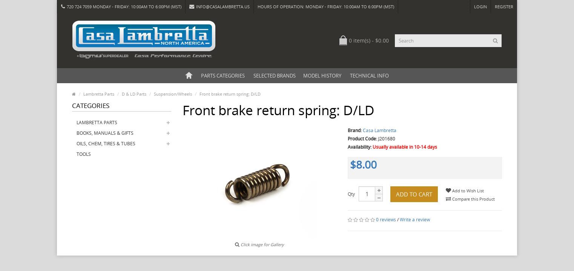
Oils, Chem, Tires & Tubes (106, 143)
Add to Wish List (465, 190)
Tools (84, 154)
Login (480, 6)
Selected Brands (274, 75)
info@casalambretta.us (219, 6)
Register (504, 6)
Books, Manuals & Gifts (105, 133)
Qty (351, 194)
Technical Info (369, 75)
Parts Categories (223, 75)
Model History (322, 75)
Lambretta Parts (97, 122)
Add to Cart (414, 194)
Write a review (415, 219)
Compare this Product (470, 199)
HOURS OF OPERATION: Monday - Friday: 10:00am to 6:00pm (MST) (326, 6)
